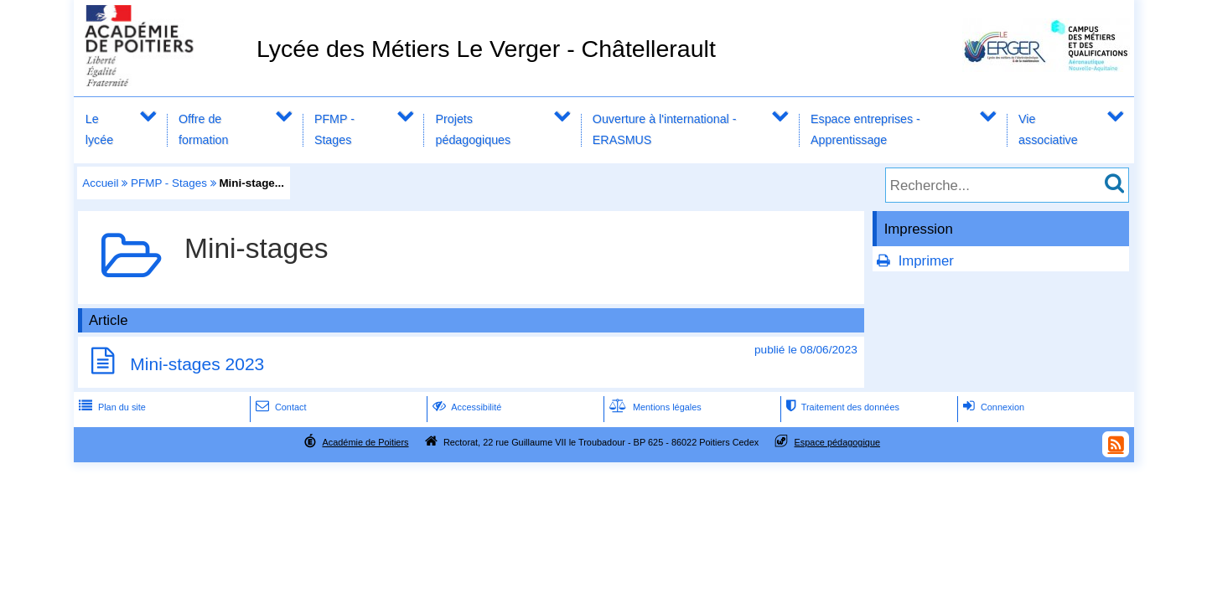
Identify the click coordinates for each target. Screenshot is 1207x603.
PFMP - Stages (334, 129)
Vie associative (1048, 129)
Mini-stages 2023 (197, 364)
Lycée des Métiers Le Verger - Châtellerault (486, 48)
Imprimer (926, 261)
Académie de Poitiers (365, 442)
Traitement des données (841, 407)
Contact (279, 407)
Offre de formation (203, 129)
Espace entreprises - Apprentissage (865, 129)
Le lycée (99, 129)
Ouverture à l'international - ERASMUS (665, 129)
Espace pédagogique (838, 442)
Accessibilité (465, 407)
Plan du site (110, 407)
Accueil (100, 183)
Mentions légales (654, 407)
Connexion (992, 407)
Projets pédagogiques (473, 129)
